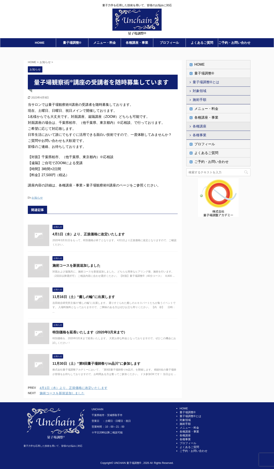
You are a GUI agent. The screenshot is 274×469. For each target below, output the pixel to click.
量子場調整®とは (206, 82)
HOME (40, 42)
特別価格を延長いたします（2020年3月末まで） (89, 332)
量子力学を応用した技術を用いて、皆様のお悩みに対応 (53, 446)
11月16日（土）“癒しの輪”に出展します (83, 297)
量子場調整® (72, 42)
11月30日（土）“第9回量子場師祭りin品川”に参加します (96, 363)
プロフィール (169, 42)
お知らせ (37, 197)
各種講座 (199, 126)
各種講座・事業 (137, 42)
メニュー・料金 (104, 42)
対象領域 (199, 91)
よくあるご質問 (202, 42)
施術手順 (199, 99)
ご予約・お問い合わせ (234, 42)
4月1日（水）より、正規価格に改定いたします (88, 234)
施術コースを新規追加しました (76, 265)
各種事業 (199, 135)
